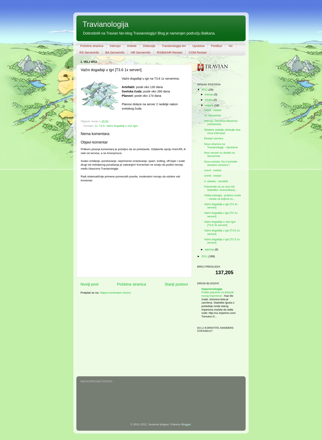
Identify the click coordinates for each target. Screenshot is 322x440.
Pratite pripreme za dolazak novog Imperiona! (217, 294)
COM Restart (198, 52)
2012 (204, 89)
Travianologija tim (174, 46)
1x (96, 125)
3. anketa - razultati (216, 181)
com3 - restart (212, 170)
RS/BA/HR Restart (169, 52)
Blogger (186, 424)
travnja (209, 94)
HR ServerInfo (140, 52)
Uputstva (198, 46)
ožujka (209, 99)
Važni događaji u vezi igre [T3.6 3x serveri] (220, 223)
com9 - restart (212, 110)
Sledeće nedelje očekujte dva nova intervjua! (222, 131)
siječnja (210, 249)
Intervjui (115, 46)
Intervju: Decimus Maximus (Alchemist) (221, 122)
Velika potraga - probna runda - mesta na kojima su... (222, 197)
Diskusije (149, 46)
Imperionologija (211, 289)
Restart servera (213, 138)
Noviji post (89, 284)
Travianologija (106, 24)
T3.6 (102, 125)
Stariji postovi (176, 284)
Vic (230, 46)
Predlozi (216, 46)
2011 (204, 256)
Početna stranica (91, 46)
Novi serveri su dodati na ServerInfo (219, 154)
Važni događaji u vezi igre (122, 125)
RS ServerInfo (89, 52)
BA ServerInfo (114, 52)
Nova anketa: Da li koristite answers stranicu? (220, 163)
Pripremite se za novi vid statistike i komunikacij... (220, 188)
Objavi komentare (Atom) (115, 292)
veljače (209, 105)
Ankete (132, 46)
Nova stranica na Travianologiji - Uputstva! (221, 145)
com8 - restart (212, 175)
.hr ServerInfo (212, 115)
